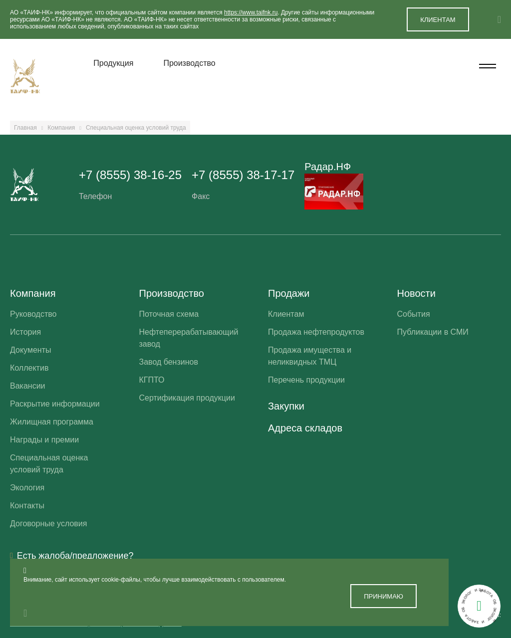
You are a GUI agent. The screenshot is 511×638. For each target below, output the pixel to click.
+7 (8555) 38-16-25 (130, 175)
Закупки (286, 406)
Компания (61, 127)
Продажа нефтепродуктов (316, 332)
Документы (30, 350)
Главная (25, 127)
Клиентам (286, 314)
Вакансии (27, 386)
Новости (416, 293)
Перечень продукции (306, 380)
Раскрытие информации (55, 404)
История (25, 332)
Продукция (113, 63)
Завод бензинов (168, 362)
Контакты (27, 505)
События (413, 314)
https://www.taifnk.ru (250, 12)
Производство (189, 63)
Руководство (33, 314)
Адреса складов (305, 428)
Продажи (289, 293)
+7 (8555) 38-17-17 (243, 175)
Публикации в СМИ (433, 332)
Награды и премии (44, 439)
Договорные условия (48, 523)
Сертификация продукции (187, 398)
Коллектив (29, 368)
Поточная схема (169, 314)
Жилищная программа (51, 422)
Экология (27, 487)
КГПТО (152, 380)
